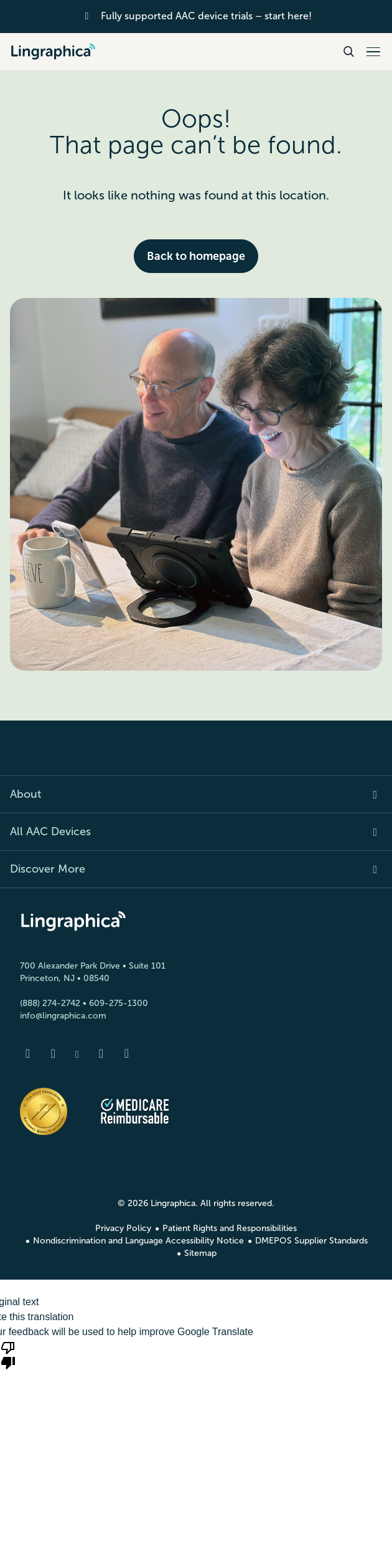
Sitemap (200, 1253)
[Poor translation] (8, 1354)
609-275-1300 (118, 1003)
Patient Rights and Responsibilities (229, 1228)
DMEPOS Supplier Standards (311, 1240)
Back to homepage (196, 256)
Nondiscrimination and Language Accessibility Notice (138, 1240)
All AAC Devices (50, 831)
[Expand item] (368, 794)
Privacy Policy (123, 1228)
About (25, 794)
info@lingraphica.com (63, 1015)
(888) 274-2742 (50, 1003)
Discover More (47, 869)
